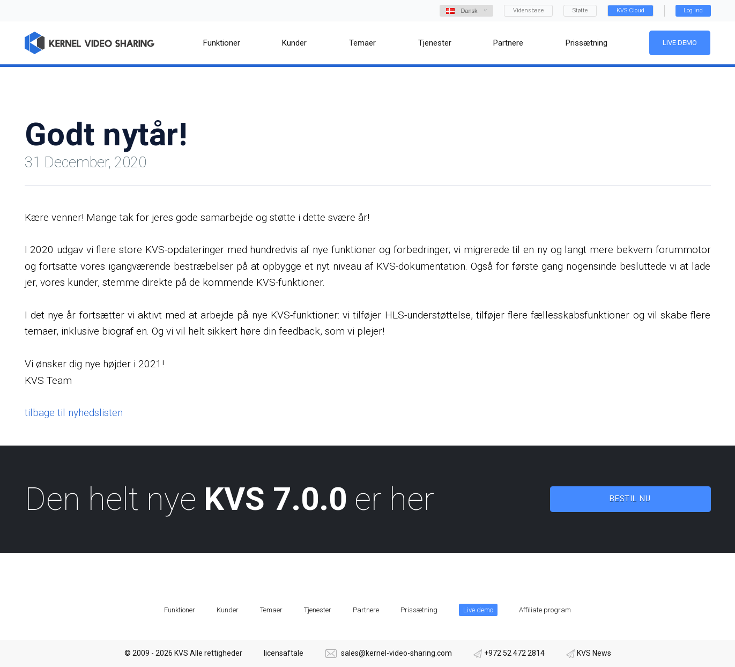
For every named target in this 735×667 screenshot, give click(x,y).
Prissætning (418, 610)
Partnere (366, 610)
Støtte (580, 10)
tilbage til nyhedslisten (74, 412)
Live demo (680, 43)
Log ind (693, 10)
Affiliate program (545, 610)
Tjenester (317, 610)
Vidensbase (528, 10)
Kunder (228, 610)
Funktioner (179, 610)
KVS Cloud (630, 10)
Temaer (271, 610)
